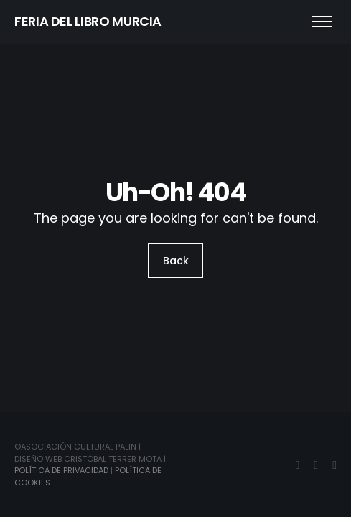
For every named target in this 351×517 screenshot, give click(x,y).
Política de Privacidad (61, 470)
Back (176, 260)
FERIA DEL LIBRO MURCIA (88, 21)
